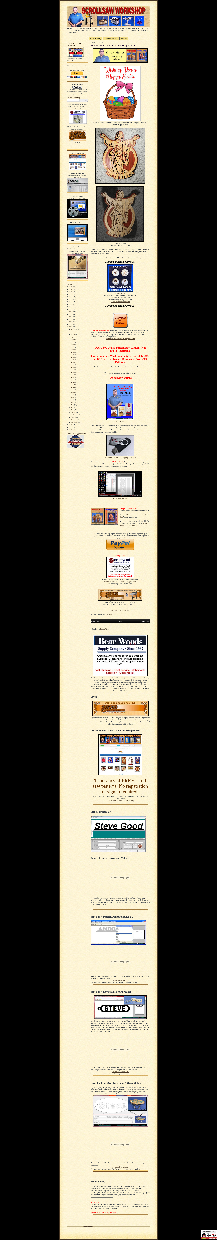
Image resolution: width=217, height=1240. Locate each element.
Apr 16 (73, 374)
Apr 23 (73, 389)
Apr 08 (73, 357)
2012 (71, 299)
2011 (71, 297)
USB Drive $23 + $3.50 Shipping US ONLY (120, 458)
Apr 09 (73, 359)
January (73, 329)
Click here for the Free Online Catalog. (120, 801)
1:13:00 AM (108, 614)
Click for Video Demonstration (135, 524)
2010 (71, 294)
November (74, 420)
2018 (71, 314)
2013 (71, 302)
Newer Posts (95, 621)
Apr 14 (73, 369)
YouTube (124, 39)
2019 (71, 317)
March (73, 334)
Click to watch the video (120, 498)
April (73, 337)
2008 (71, 289)
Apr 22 (73, 387)
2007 (71, 287)
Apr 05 (73, 349)
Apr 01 (73, 339)
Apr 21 (73, 384)
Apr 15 (73, 372)
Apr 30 (73, 402)
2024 (71, 425)
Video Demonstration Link (120, 302)
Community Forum (111, 39)
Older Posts (145, 621)
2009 (71, 292)
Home (120, 621)
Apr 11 (73, 362)
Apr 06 (73, 352)
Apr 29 (73, 400)
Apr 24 (73, 392)
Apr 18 (73, 379)
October (73, 417)
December (74, 422)
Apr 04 (73, 347)
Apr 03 (73, 344)
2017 (71, 312)
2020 (71, 319)
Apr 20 (73, 382)
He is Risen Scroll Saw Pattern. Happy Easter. (113, 45)
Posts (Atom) (105, 629)
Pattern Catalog (95, 39)
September (74, 415)
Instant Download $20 (120, 422)
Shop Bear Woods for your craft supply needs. (120, 582)
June (72, 407)
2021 (71, 322)
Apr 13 (73, 367)
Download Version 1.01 (120, 1072)
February (74, 332)
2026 (71, 430)
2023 (71, 327)
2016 (71, 309)
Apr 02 (73, 342)
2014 (71, 304)
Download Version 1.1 (120, 980)
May (72, 405)
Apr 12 (73, 364)
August (73, 412)
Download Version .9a (120, 1167)
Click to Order (120, 293)
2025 (71, 427)
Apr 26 (73, 395)
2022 (71, 324)
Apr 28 (73, 397)
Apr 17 (73, 377)
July (72, 410)
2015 (71, 307)
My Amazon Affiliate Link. (120, 610)
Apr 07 (73, 354)
